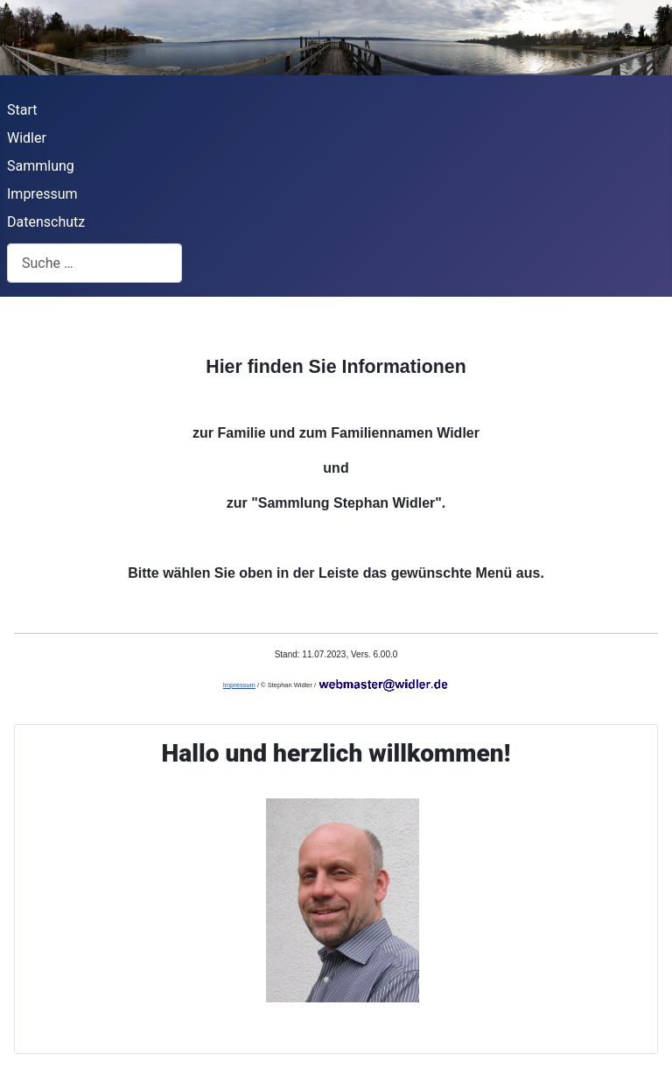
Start (22, 110)
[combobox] (94, 263)
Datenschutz (46, 222)
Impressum (42, 194)
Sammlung (40, 166)
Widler (26, 138)
